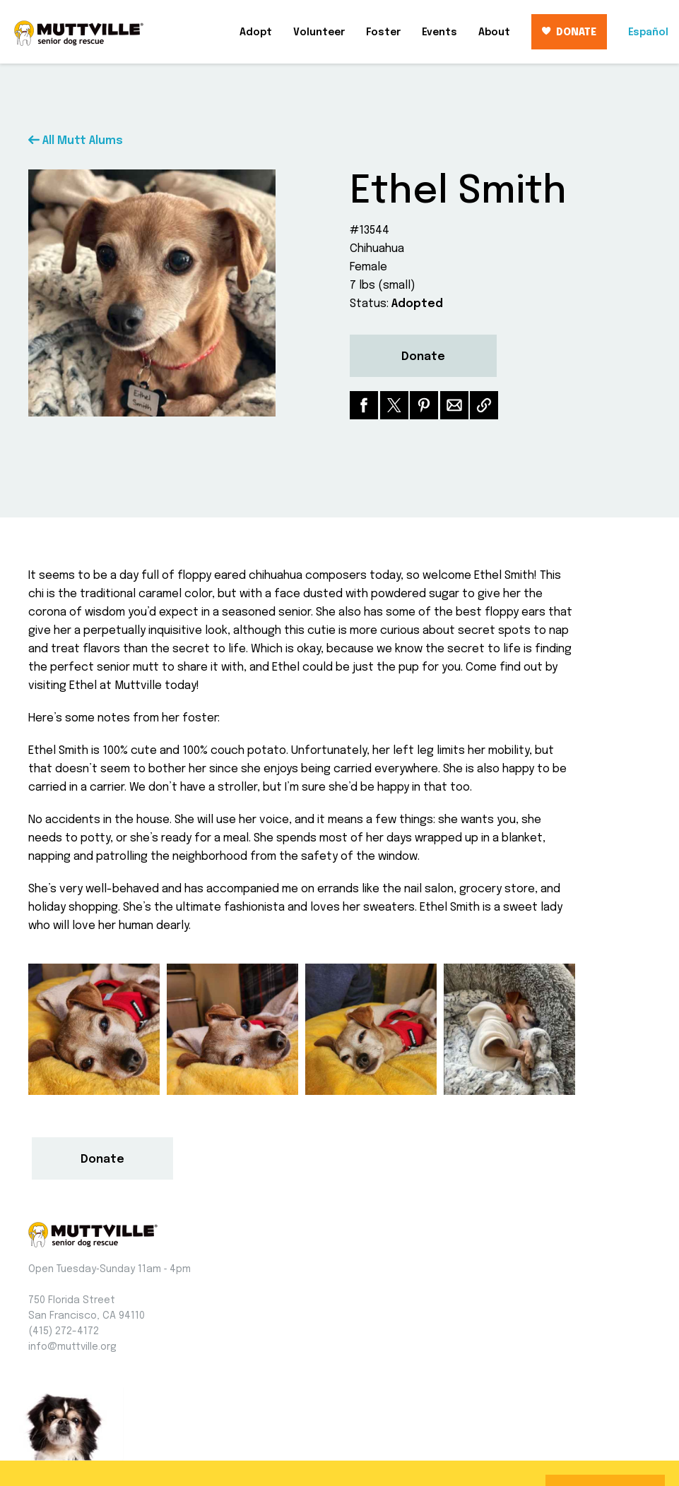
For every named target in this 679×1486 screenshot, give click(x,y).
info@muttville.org (72, 1347)
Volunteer (319, 32)
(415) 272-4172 (63, 1331)
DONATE (569, 32)
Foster (383, 32)
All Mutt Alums (75, 141)
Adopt (256, 32)
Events (439, 32)
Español (648, 32)
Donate (423, 357)
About (494, 32)
